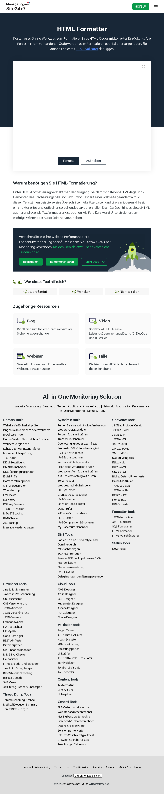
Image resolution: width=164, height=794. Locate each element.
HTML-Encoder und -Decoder (21, 663)
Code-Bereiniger (13, 636)
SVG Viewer (10, 682)
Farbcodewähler (13, 622)
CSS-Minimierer (12, 599)
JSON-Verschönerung (16, 612)
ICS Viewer (9, 499)
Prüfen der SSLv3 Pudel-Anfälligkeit (78, 448)
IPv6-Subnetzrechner (70, 457)
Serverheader (66, 480)
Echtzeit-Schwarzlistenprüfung (21, 448)
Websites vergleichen (16, 444)
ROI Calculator (66, 612)
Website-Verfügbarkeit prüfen (21, 425)
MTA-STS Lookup (13, 513)
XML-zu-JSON (120, 453)
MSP (103, 410)
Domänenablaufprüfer (16, 481)
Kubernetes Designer (70, 603)
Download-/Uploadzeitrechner (76, 721)
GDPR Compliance (130, 767)
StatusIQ (92, 410)
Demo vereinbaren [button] (62, 261)
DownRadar (119, 548)
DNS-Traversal (66, 571)
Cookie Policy (80, 767)
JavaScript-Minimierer (16, 589)
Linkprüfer (64, 653)
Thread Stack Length (15, 709)
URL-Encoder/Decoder (17, 650)
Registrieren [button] (31, 261)
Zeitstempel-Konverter (71, 730)
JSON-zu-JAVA (120, 430)
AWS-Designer (66, 589)
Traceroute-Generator (71, 439)
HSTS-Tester (65, 517)
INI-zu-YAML (119, 467)
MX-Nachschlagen (69, 549)
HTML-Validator (87, 49)
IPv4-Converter (67, 499)
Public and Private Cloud (84, 406)
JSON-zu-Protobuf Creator (127, 425)
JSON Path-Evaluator (70, 635)
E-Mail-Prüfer (10, 476)
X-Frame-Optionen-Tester (73, 513)
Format (68, 161)
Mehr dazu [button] (92, 261)
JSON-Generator (13, 617)
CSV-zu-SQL (119, 471)
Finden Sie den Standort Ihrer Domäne (26, 439)
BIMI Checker (11, 518)
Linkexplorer (65, 694)
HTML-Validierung (68, 644)
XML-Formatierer (122, 521)
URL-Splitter (10, 631)
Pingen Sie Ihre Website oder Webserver (27, 430)
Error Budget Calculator (72, 744)
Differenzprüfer (12, 645)
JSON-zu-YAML (121, 490)
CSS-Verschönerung (15, 603)
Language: (67, 775)
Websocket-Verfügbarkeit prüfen (78, 471)
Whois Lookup (11, 490)
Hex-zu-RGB (119, 499)
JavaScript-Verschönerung (19, 594)
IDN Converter (120, 504)
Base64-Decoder (13, 677)
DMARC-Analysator (14, 467)
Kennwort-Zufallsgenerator (74, 462)
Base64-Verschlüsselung (17, 673)
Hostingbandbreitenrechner (75, 716)
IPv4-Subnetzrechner (70, 452)
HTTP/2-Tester (66, 490)
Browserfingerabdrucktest (73, 739)
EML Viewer (10, 495)
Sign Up (140, 6)
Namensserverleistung (71, 567)
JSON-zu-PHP (120, 434)
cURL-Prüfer (65, 508)
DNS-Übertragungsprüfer (18, 471)
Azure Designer (67, 594)
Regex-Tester (66, 630)
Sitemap (110, 767)
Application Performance (132, 406)
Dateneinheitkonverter (71, 725)
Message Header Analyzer (18, 527)
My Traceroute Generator (73, 527)
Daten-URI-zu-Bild (122, 481)
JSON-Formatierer (123, 517)
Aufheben (93, 161)
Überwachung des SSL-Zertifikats (77, 443)
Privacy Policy (42, 767)
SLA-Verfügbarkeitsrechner (74, 707)
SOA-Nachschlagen (69, 553)
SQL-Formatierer (122, 526)
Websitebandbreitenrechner (75, 712)
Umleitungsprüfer (68, 649)
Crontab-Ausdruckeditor (72, 494)
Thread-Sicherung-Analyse (19, 700)
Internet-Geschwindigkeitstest (76, 735)
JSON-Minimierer (13, 608)
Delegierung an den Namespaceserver (81, 576)
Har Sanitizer (10, 659)
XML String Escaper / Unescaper (22, 687)
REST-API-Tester (13, 640)
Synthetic (49, 406)
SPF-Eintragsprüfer (14, 485)
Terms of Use (61, 767)
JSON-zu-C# (119, 439)
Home (27, 767)
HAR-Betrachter (12, 626)
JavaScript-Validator (69, 667)
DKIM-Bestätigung (14, 462)
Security (97, 767)
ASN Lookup (10, 522)
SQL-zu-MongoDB (123, 457)
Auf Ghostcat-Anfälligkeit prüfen (77, 476)
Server (61, 406)
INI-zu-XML (118, 462)
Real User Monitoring (71, 410)
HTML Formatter (122, 531)
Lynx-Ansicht (65, 689)
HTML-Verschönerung (125, 535)
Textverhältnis (66, 685)
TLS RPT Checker (13, 508)
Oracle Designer (67, 617)
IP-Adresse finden (13, 434)
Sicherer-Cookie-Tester (71, 503)
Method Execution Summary (20, 704)
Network (108, 406)
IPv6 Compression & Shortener (76, 522)
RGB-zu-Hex (119, 495)
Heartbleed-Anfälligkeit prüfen (76, 466)
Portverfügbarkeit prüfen (73, 434)
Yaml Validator (66, 662)
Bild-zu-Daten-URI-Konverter (128, 476)
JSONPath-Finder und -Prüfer (75, 658)
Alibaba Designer (68, 608)
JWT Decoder (66, 672)
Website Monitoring (28, 406)
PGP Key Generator (14, 504)
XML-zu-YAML (120, 448)
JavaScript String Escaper (18, 668)
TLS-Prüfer (9, 457)
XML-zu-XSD (119, 444)
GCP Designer (66, 599)
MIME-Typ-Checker (14, 654)
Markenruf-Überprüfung (17, 453)
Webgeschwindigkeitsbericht (75, 485)
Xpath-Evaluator (67, 639)
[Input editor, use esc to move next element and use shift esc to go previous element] (59, 112)
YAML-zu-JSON (121, 485)
